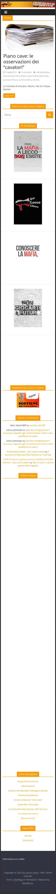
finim (17, 76)
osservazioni (32, 76)
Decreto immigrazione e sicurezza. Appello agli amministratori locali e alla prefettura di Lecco (28, 433)
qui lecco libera (25, 79)
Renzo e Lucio (28, 818)
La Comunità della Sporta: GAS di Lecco (27, 809)
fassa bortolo (8, 76)
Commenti (28, 840)
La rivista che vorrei (28, 813)
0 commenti (25, 72)
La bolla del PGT (38, 425)
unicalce (36, 79)
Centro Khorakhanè (28, 795)
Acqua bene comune (28, 781)
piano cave (43, 76)
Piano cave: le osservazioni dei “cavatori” (21, 61)
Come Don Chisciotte (28, 804)
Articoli (28, 835)
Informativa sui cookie (13, 859)
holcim (23, 76)
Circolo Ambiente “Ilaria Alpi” (28, 799)
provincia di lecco (10, 79)
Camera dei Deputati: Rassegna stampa (28, 790)
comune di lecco (42, 72)
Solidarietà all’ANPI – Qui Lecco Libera (25, 451)
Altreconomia (28, 786)
